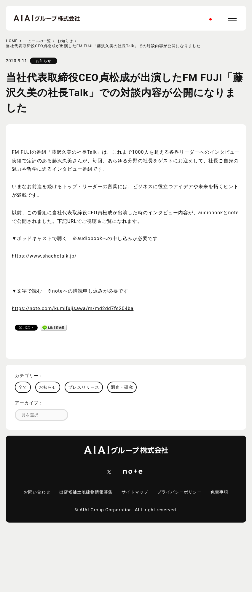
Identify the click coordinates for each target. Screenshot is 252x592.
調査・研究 (122, 387)
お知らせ (68, 41)
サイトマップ (149, 492)
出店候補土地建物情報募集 (97, 492)
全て (22, 387)
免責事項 (126, 496)
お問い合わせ (46, 492)
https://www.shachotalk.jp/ (44, 256)
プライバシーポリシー (196, 492)
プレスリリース (83, 387)
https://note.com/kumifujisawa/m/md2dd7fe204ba (72, 308)
